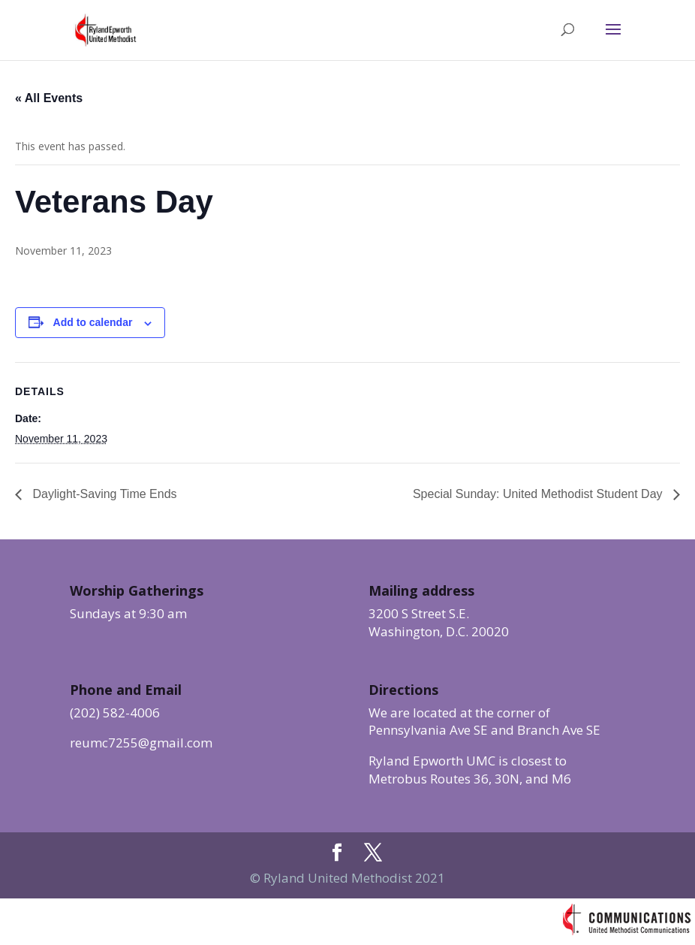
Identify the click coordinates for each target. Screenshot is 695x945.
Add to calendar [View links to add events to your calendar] (93, 322)
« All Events (49, 98)
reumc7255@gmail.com (141, 742)
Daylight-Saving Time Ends (103, 494)
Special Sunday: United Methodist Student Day (539, 494)
